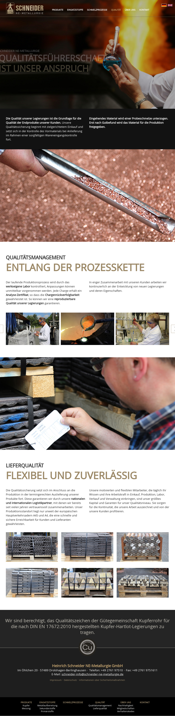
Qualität (116, 9)
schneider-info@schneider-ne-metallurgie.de (92, 674)
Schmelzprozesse (97, 9)
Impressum (56, 680)
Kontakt (144, 9)
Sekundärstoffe (47, 708)
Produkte (57, 9)
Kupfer (26, 705)
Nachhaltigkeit (125, 705)
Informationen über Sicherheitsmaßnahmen (102, 680)
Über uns (130, 9)
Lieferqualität (100, 708)
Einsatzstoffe (75, 9)
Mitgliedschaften (125, 708)
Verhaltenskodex (125, 711)
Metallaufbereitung (47, 705)
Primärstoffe (47, 711)
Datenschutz (70, 680)
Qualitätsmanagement (100, 705)
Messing (26, 708)
